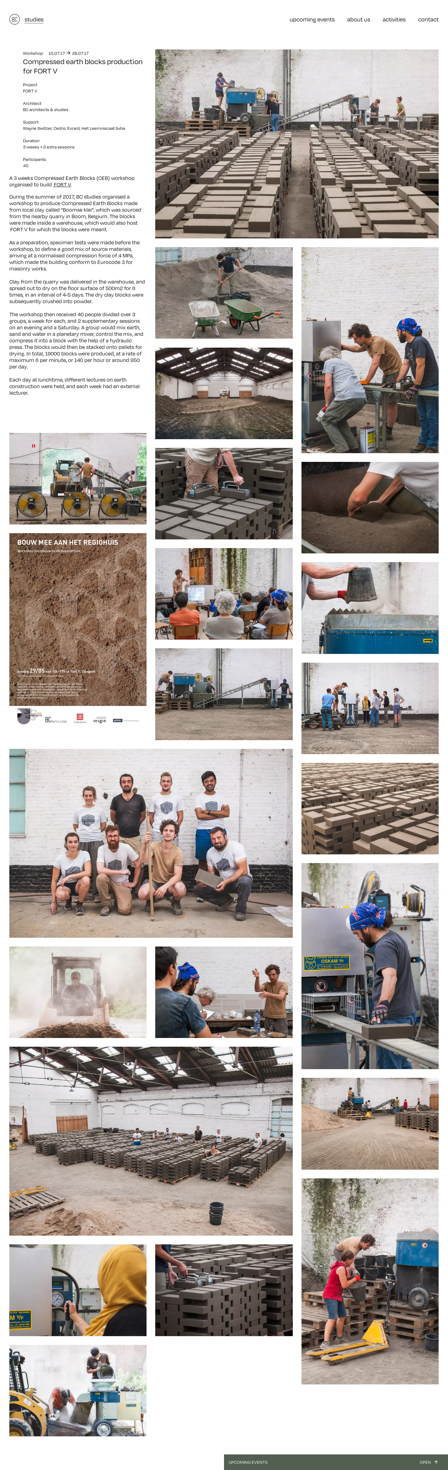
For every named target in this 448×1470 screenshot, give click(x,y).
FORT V (62, 184)
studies (34, 19)
